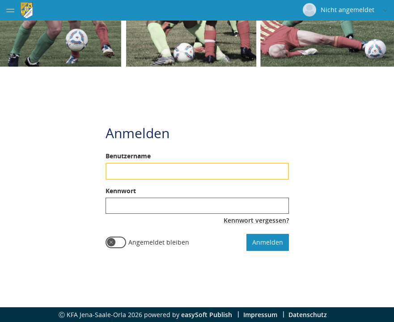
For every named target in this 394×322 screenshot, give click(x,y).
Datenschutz (307, 314)
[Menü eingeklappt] (10, 10)
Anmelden (267, 241)
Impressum (260, 314)
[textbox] (197, 170)
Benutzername (128, 155)
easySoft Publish (206, 314)
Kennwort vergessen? (256, 220)
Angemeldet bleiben (158, 241)
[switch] (116, 242)
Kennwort (121, 190)
